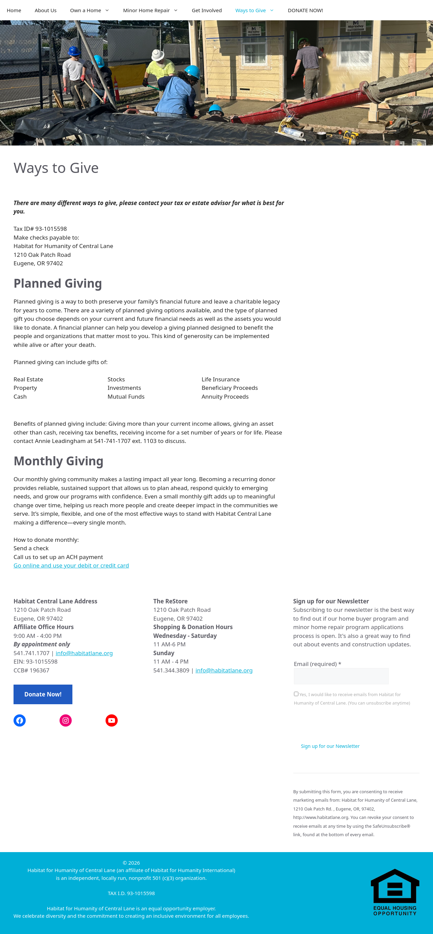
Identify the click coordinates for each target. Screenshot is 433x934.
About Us (46, 10)
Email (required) (317, 664)
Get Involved (207, 10)
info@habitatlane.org (84, 653)
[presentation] (345, 725)
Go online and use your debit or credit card (71, 565)
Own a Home (93, 10)
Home (14, 10)
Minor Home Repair (154, 10)
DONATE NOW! (305, 10)
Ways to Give (258, 10)
